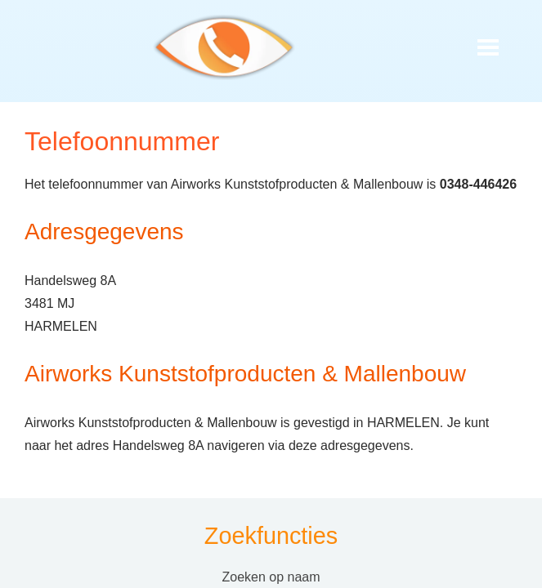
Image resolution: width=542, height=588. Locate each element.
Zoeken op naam (271, 577)
